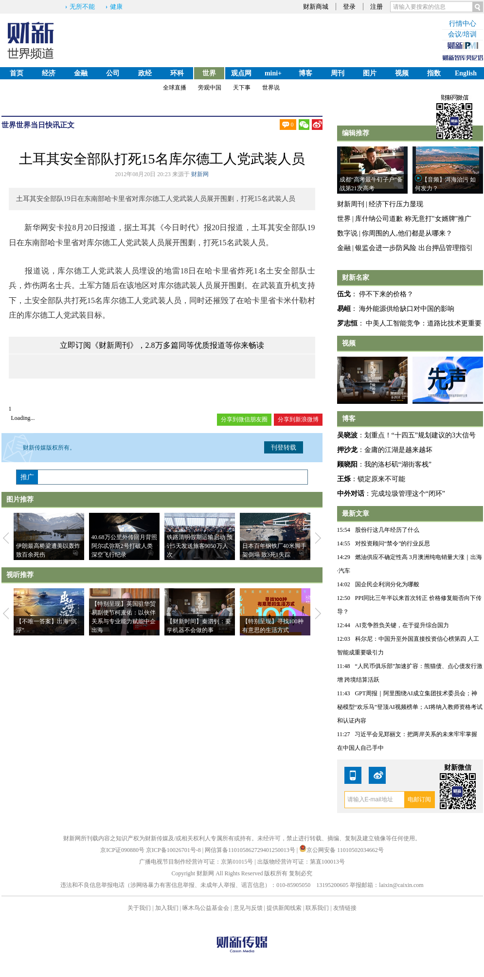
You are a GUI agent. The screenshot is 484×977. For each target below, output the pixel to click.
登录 (349, 6)
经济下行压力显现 (396, 204)
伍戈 (344, 294)
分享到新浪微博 (298, 419)
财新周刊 (350, 204)
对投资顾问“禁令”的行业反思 (392, 543)
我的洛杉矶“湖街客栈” (397, 464)
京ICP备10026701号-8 (174, 850)
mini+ (273, 73)
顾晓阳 (347, 464)
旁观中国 (209, 87)
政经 (145, 73)
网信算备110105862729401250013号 (251, 850)
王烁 (344, 479)
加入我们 (167, 908)
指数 (434, 73)
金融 (81, 73)
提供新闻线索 (284, 908)
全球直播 (174, 87)
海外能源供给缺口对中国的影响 (406, 308)
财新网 (200, 174)
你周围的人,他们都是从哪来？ (407, 233)
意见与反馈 (248, 908)
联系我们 (317, 908)
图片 (369, 73)
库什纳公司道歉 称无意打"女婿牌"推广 (413, 218)
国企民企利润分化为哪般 (387, 584)
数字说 (347, 233)
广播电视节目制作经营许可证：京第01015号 (196, 861)
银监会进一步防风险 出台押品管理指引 (414, 248)
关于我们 (139, 908)
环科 (177, 73)
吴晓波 (347, 435)
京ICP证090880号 (122, 850)
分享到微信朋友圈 (244, 419)
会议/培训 (462, 34)
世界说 (271, 87)
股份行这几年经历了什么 (387, 529)
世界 (209, 73)
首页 (16, 73)
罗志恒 (347, 323)
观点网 (241, 73)
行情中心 (462, 23)
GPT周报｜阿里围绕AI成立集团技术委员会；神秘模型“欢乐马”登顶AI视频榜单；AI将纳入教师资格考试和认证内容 (410, 707)
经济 (48, 73)
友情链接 (345, 908)
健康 (116, 6)
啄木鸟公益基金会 (206, 908)
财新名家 (355, 277)
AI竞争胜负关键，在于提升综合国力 (402, 625)
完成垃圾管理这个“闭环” (408, 493)
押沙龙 (347, 449)
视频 (402, 73)
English (466, 73)
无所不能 (82, 6)
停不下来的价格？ (386, 294)
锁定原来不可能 (381, 479)
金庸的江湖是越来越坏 (398, 449)
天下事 (242, 87)
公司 (113, 73)
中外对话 (350, 493)
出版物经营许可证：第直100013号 (301, 861)
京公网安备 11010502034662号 (341, 850)
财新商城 (315, 6)
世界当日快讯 (38, 125)
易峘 (344, 308)
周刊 (337, 73)
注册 (376, 6)
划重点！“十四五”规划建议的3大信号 (420, 435)
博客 (305, 73)
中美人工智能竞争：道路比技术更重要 (424, 323)
